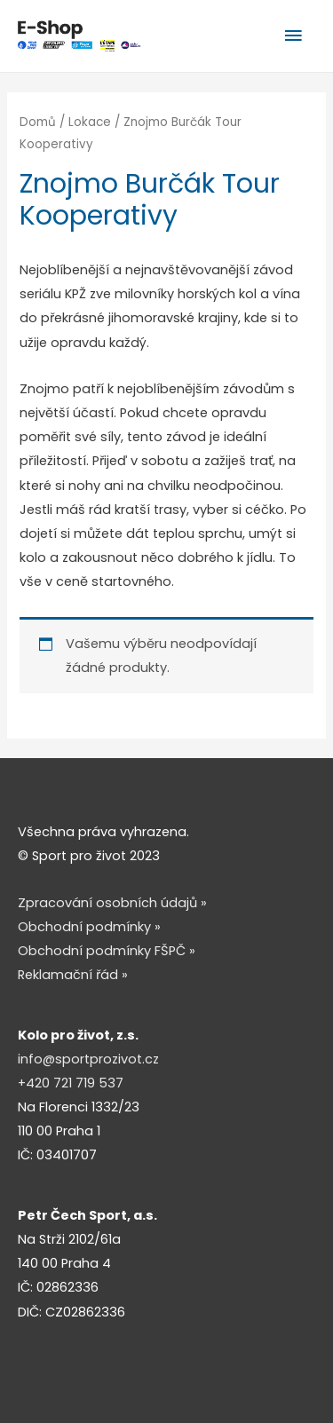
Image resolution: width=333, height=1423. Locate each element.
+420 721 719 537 (70, 1083)
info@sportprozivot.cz (88, 1059)
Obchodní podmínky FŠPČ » (106, 951)
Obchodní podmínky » (89, 927)
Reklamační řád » (73, 975)
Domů (38, 122)
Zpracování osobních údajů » (112, 903)
